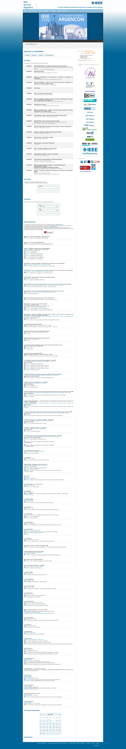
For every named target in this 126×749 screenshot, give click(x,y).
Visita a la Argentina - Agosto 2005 (31, 650)
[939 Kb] (26, 653)
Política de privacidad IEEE (85, 171)
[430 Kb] (26, 244)
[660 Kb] (26, 459)
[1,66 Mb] (27, 252)
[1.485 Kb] (27, 634)
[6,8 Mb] (26, 326)
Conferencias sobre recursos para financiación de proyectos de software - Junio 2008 (41, 436)
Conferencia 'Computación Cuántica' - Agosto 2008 (34, 428)
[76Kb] (26, 567)
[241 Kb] (26, 257)
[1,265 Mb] (27, 333)
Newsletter (53, 10)
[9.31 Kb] (26, 649)
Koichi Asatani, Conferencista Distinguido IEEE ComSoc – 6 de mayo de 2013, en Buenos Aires (43, 285)
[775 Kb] (26, 664)
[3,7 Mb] (26, 355)
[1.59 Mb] (27, 696)
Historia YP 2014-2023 (90, 91)
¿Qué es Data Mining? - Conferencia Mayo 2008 (34, 451)
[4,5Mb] (26, 479)
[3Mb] (26, 581)
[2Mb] (26, 524)
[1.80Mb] (31, 581)
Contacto (64, 10)
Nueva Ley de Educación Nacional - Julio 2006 (33, 566)
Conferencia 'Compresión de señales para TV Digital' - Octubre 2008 (38, 420)
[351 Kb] (26, 445)
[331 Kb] (26, 340)
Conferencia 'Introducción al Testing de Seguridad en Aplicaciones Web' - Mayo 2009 (41, 375)
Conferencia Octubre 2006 (29, 514)
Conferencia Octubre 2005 (29, 632)
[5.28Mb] (26, 560)
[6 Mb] (26, 265)
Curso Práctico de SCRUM (29, 458)
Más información (27, 680)
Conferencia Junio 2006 (29, 580)
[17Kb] (26, 534)
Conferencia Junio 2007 (29, 507)
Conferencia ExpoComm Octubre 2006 (32, 530)
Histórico (40, 55)
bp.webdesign (96, 745)
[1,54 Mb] (27, 348)
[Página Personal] (27, 659)
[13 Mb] (26, 395)
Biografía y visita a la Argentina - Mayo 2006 (33, 602)
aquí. (37, 670)
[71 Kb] (26, 652)
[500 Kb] (26, 279)
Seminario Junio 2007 (28, 500)
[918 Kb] (26, 366)
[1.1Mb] (26, 541)
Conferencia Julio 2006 (29, 573)
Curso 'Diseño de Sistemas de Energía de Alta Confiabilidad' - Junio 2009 (39, 361)
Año (40, 208)
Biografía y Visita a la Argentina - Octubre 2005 (33, 639)
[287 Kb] (26, 627)
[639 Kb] (26, 255)
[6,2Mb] (26, 493)
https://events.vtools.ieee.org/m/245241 (32, 250)
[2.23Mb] (26, 596)
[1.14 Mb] (27, 431)
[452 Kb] (26, 642)
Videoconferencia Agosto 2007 (30, 478)
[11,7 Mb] (27, 308)
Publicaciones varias (28, 689)
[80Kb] (26, 595)
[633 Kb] (26, 253)
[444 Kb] (26, 643)
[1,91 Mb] (27, 368)
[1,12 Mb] (27, 441)
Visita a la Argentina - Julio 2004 (30, 695)
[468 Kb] (26, 470)
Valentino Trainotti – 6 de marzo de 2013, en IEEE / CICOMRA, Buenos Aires (40, 292)
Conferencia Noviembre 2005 (30, 618)
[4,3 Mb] (26, 385)
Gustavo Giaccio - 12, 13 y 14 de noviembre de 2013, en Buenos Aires (38, 271)
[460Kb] (26, 605)
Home (25, 10)
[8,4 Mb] (26, 293)
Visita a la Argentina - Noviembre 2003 (32, 703)
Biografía (26, 477)
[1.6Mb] (26, 574)
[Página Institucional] (28, 677)
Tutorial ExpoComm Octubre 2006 (31, 539)
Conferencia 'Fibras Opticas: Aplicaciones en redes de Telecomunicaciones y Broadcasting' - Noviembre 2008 (46, 412)
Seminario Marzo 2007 (28, 501)
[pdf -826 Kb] (27, 640)
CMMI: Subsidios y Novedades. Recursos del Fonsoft (35, 465)
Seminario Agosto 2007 (29, 492)
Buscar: (41, 186)
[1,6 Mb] (26, 309)
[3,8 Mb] (26, 319)
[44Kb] (26, 611)
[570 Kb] (26, 439)
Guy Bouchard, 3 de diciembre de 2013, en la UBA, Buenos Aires (37, 264)
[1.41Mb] (26, 620)
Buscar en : (31, 44)
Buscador (34, 55)
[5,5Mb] (26, 509)
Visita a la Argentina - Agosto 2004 (31, 678)
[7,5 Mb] (26, 377)
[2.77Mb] (26, 554)
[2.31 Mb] (27, 661)
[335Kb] (26, 531)
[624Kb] (26, 516)
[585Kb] (26, 517)
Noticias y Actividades (43, 10)
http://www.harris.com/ (28, 494)
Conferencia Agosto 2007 (29, 485)
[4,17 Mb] (27, 369)
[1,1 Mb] (26, 286)
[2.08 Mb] (27, 679)
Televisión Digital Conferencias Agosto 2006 (33, 552)
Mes (40, 205)
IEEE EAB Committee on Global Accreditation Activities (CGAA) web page (39, 613)
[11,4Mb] (32, 493)
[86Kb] (26, 547)
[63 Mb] (26, 237)
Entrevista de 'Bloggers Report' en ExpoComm (33, 532)
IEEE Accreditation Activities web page (32, 612)
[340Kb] (26, 603)
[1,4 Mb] (26, 387)
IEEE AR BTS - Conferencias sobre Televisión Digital (35, 306)
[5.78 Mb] (27, 406)
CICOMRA (31, 670)
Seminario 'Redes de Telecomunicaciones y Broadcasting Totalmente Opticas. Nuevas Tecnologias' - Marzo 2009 (47, 392)
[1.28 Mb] (27, 704)
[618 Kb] (26, 467)
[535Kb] (26, 486)
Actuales (27, 55)
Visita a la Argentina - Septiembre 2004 (32, 660)
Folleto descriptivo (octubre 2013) (31, 278)
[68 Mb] (26, 272)
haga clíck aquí (91, 60)
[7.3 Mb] (26, 423)
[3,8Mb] (26, 502)
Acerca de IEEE (32, 10)
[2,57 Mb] (27, 363)
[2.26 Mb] (27, 415)
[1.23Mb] (26, 588)
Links (59, 10)
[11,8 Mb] (26, 299)
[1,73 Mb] (27, 347)
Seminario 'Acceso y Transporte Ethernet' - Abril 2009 (35, 383)
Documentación (49, 55)
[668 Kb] (26, 453)
